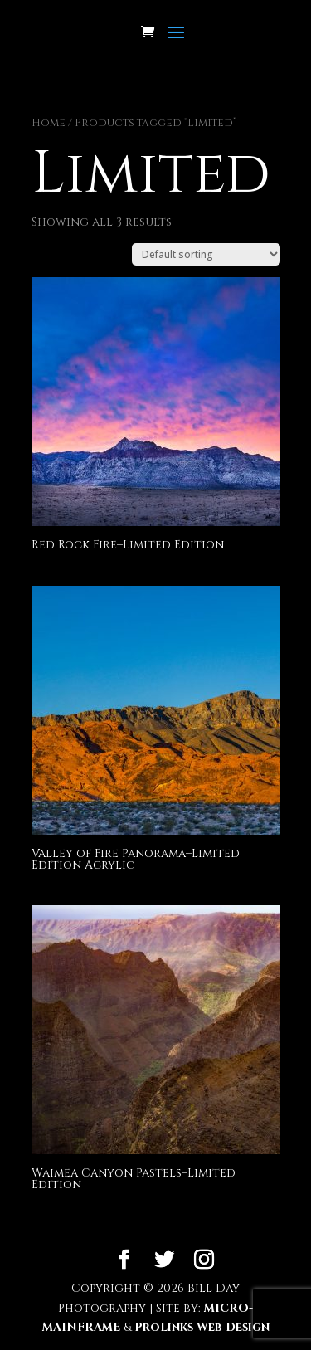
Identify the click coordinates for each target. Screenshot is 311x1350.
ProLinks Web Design (202, 1327)
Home (49, 122)
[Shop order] (206, 254)
